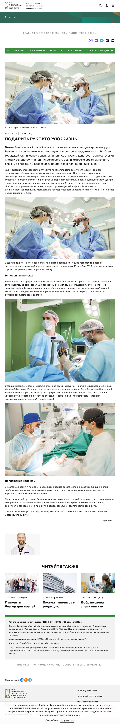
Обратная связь (88, 701)
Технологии (74, 50)
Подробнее (52, 720)
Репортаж (55, 50)
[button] (112, 51)
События (19, 50)
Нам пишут (13, 17)
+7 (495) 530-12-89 (87, 690)
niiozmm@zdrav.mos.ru (90, 696)
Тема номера (37, 50)
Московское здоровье (102, 50)
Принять (67, 720)
